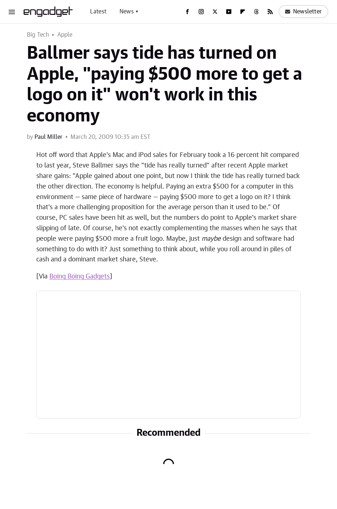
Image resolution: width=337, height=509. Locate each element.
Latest (98, 12)
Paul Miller (48, 137)
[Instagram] (201, 11)
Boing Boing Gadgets (79, 276)
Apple (65, 35)
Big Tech (38, 35)
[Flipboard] (242, 11)
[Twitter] (215, 11)
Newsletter (303, 12)
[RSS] (270, 11)
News (126, 12)
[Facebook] (187, 11)
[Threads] (256, 11)
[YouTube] (228, 11)
